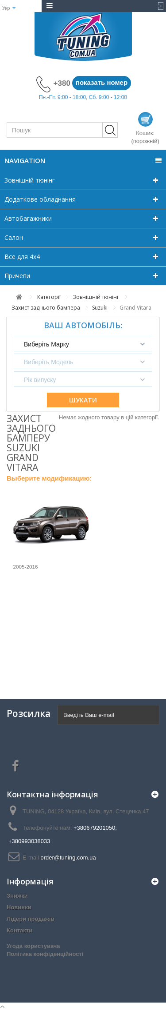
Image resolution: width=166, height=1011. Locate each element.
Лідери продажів (30, 918)
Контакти (19, 930)
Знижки (17, 895)
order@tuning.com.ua (68, 857)
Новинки (19, 907)
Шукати (83, 400)
